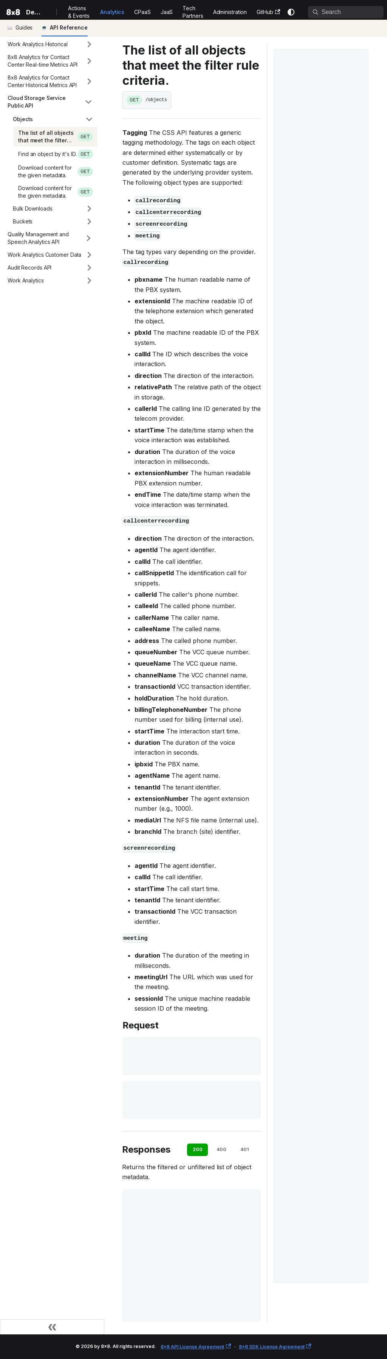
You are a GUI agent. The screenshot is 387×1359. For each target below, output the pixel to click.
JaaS (167, 12)
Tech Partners (193, 12)
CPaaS (142, 12)
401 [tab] (244, 1149)
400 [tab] (221, 1149)
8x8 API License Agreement (196, 1347)
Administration (230, 12)
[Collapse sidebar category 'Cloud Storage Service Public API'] (88, 102)
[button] (50, 44)
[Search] (346, 12)
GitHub (268, 12)
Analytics (112, 12)
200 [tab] (198, 1149)
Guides (24, 27)
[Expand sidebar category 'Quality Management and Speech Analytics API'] (88, 238)
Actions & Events (78, 12)
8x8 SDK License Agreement (275, 1347)
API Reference (69, 27)
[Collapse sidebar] (52, 1326)
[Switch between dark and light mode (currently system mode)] (291, 12)
